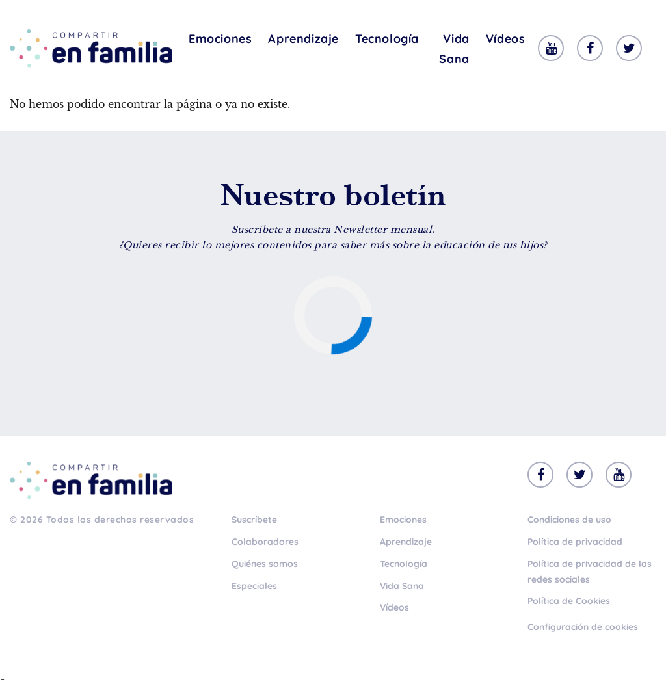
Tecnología (387, 38)
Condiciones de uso (569, 519)
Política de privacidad (574, 541)
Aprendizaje (303, 38)
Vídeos (506, 38)
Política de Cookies (568, 601)
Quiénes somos (265, 564)
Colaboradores (265, 541)
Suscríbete (254, 519)
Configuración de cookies (582, 627)
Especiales (254, 586)
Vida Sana (454, 48)
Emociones (220, 38)
